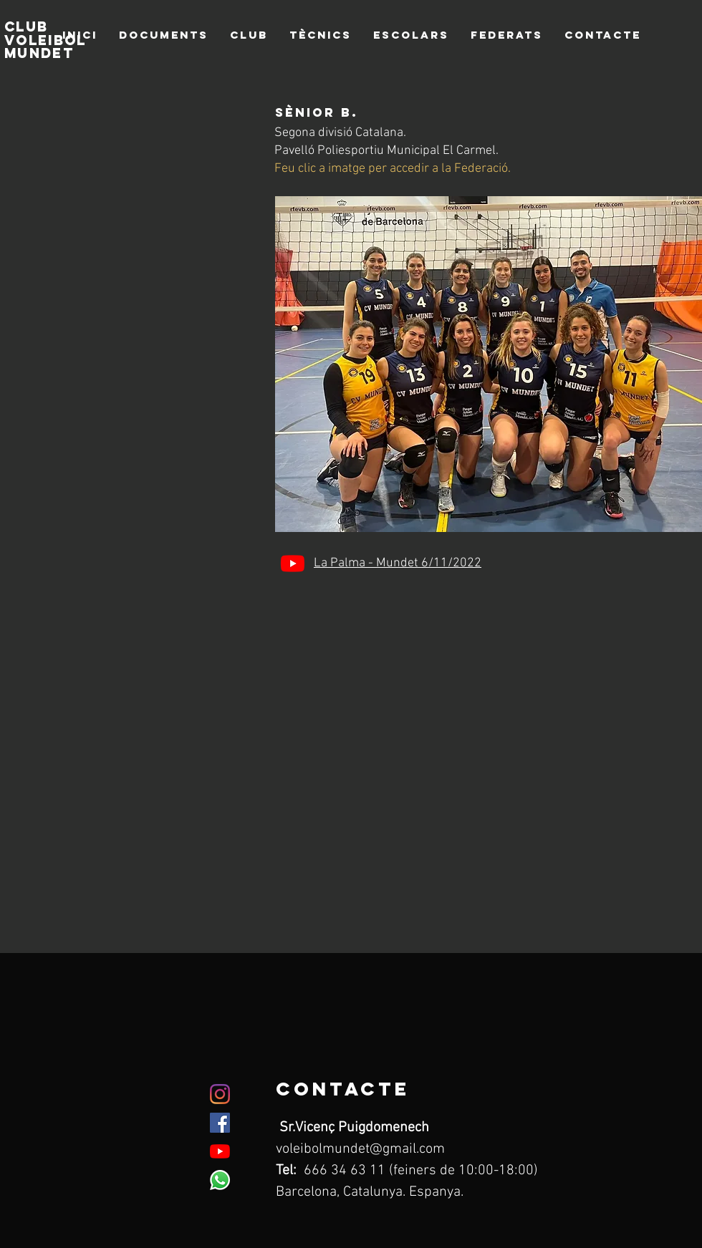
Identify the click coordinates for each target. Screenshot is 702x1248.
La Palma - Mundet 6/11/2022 (397, 563)
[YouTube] (293, 563)
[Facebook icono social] (220, 1123)
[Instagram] (220, 1094)
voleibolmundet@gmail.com (360, 1149)
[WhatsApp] (220, 1180)
